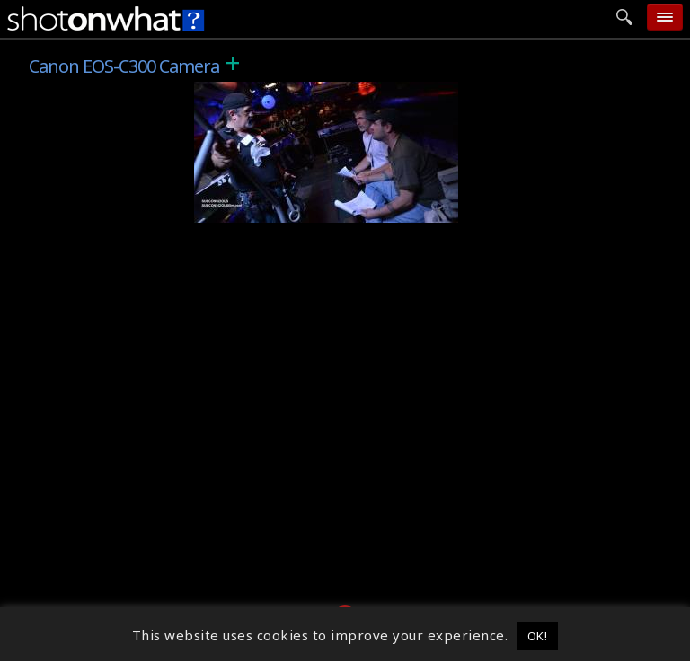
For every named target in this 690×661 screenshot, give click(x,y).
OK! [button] (537, 636)
